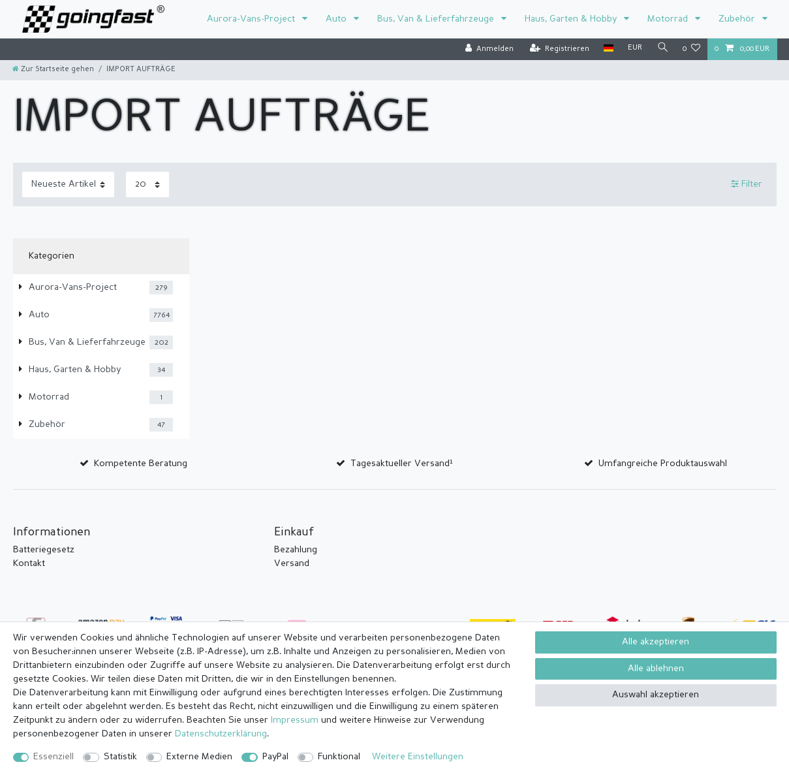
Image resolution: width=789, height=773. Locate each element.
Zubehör (738, 19)
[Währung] (635, 49)
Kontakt (29, 563)
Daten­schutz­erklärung (221, 733)
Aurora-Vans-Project (252, 19)
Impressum (294, 720)
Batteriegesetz (43, 549)
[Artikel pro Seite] (147, 184)
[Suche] (662, 49)
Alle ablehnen (656, 668)
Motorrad (668, 19)
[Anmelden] (489, 49)
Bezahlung (295, 549)
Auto (337, 19)
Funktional (339, 756)
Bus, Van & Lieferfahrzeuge (437, 19)
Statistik (120, 756)
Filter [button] (746, 184)
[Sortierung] (68, 184)
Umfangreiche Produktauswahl (662, 463)
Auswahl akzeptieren (655, 694)
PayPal (275, 756)
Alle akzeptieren (655, 641)
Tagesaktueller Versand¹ (401, 463)
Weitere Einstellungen (417, 756)
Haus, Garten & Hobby (572, 19)
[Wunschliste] (691, 49)
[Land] (608, 49)
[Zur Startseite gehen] (53, 69)
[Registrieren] (559, 49)
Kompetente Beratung (140, 463)
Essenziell (53, 756)
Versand (291, 563)
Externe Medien (199, 756)
